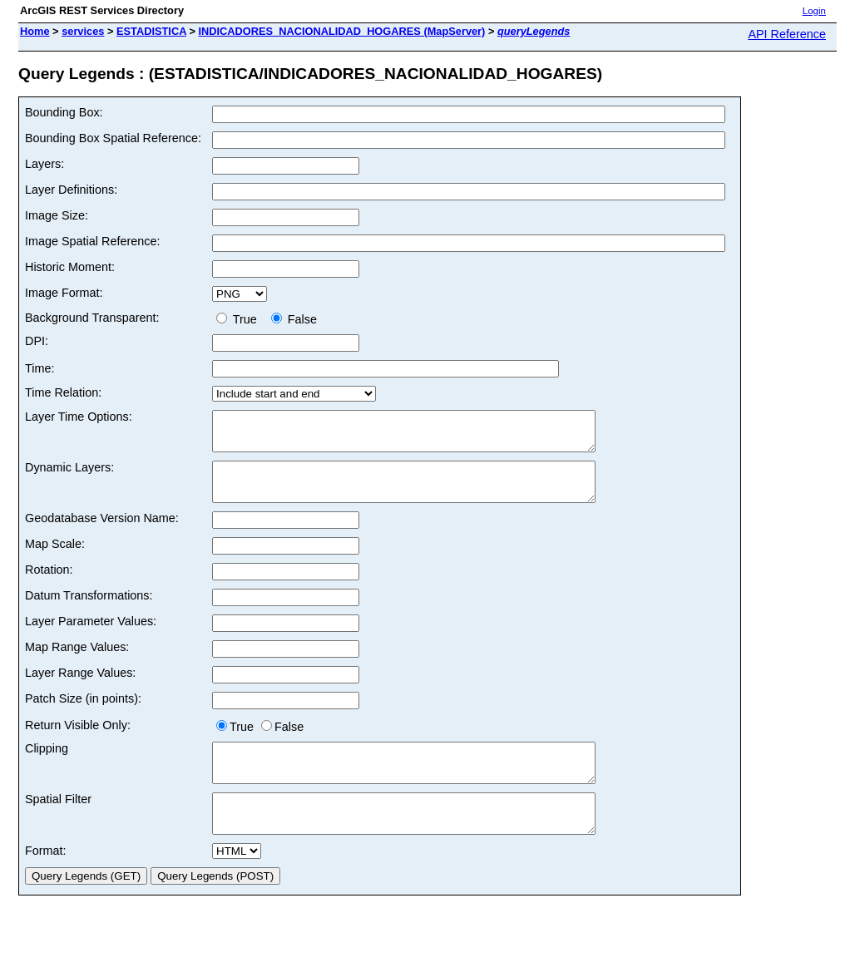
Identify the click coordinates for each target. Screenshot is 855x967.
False (294, 319)
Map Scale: (55, 558)
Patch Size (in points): (83, 713)
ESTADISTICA (151, 31)
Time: (39, 368)
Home (35, 31)
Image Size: (56, 215)
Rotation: (49, 584)
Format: (46, 880)
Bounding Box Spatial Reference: (113, 138)
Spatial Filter (58, 821)
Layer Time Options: (78, 416)
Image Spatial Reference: (92, 241)
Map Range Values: (77, 662)
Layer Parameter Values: (90, 636)
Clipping (46, 763)
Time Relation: (63, 392)
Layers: (44, 163)
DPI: (36, 341)
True (240, 319)
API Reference (787, 34)
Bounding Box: (64, 112)
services (83, 31)
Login (814, 11)
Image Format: (64, 292)
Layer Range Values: (80, 687)
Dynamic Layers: (69, 474)
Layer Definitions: (71, 189)
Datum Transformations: (89, 610)
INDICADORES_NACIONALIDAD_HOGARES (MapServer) (342, 31)
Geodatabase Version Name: (102, 533)
